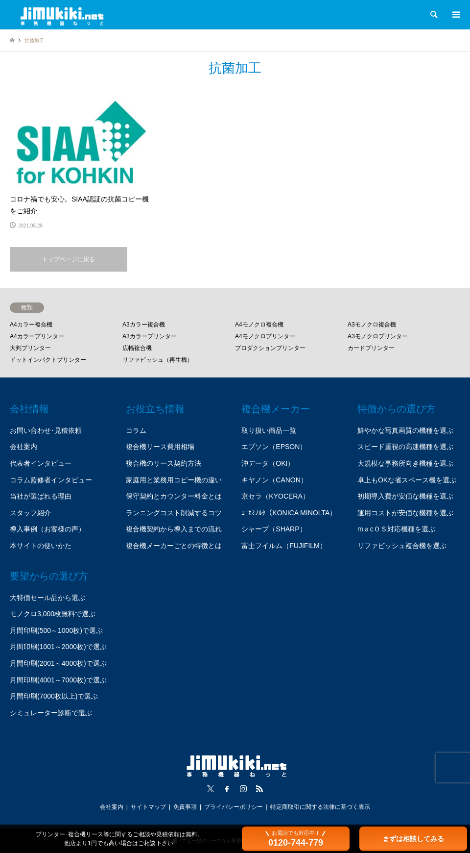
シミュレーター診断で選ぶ (51, 713)
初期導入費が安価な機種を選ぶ (405, 496)
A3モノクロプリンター (378, 336)
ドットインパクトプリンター (48, 359)
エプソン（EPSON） (273, 447)
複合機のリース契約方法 (163, 463)
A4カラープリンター (37, 336)
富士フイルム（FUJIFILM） (283, 546)
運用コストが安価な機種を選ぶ (405, 513)
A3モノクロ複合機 (372, 324)
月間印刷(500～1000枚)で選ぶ (56, 630)
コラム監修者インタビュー (51, 480)
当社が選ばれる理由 (40, 496)
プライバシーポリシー (233, 806)
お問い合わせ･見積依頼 (46, 430)
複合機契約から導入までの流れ (174, 529)
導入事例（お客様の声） (47, 529)
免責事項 (185, 806)
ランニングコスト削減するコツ (174, 513)
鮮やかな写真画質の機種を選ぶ (405, 430)
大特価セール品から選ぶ (47, 598)
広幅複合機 (137, 348)
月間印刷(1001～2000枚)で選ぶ (58, 647)
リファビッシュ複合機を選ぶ (401, 546)
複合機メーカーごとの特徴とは (174, 546)
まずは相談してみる (413, 839)
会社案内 (23, 447)
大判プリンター (30, 348)
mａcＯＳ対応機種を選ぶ (396, 529)
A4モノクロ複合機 (259, 324)
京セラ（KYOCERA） (275, 496)
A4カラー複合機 (31, 324)
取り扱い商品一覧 (268, 430)
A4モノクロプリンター (265, 336)
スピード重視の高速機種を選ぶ (405, 447)
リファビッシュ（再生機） (157, 359)
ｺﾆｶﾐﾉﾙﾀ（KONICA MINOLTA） (288, 513)
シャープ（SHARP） (273, 529)
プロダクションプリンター (270, 348)
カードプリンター (371, 348)
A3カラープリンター (149, 336)
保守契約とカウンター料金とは (174, 496)
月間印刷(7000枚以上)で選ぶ (54, 696)
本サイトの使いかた (40, 546)
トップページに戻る (68, 259)
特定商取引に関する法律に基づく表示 (320, 806)
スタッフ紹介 (30, 513)
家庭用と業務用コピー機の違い (174, 480)
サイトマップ (148, 806)
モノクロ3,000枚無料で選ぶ (52, 614)
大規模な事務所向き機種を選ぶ (405, 463)
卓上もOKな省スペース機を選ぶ (406, 480)
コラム (136, 430)
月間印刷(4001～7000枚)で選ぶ (58, 680)
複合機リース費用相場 (160, 447)
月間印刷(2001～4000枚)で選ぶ (58, 663)
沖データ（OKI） (267, 463)
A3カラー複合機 (143, 324)
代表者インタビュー (40, 463)
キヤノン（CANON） (274, 480)
